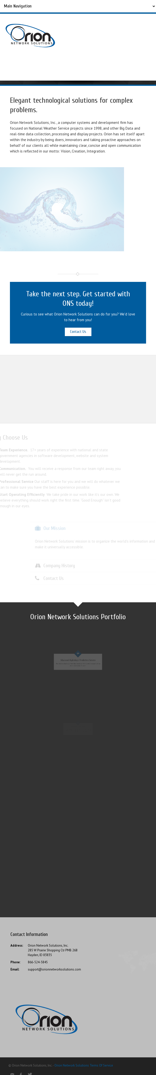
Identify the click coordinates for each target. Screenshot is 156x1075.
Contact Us (78, 332)
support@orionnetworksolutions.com (54, 969)
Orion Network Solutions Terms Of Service (83, 1065)
